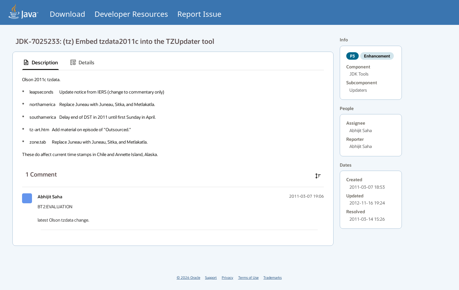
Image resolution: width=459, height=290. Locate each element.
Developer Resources (131, 14)
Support (211, 277)
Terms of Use (248, 277)
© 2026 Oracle (188, 277)
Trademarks (272, 277)
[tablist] (173, 62)
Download (67, 14)
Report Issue (199, 14)
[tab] (40, 62)
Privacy (227, 277)
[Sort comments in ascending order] (318, 176)
